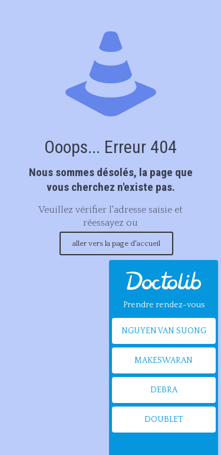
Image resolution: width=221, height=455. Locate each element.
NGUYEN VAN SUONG (163, 331)
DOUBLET (163, 419)
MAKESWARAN (163, 360)
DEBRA (163, 390)
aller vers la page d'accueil (116, 243)
